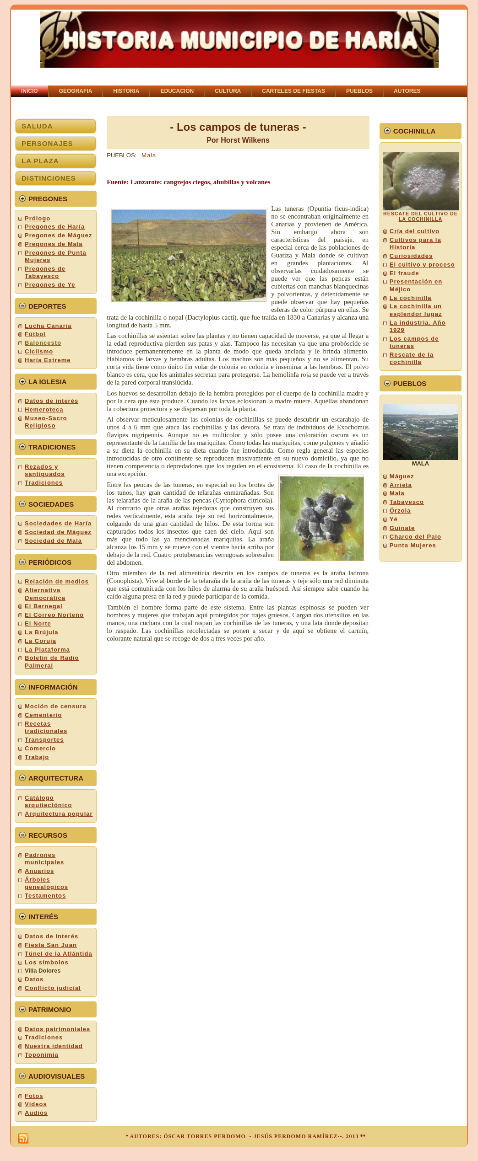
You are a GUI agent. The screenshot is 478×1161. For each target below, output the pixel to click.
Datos (34, 979)
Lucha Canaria (48, 325)
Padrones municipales (44, 858)
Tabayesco (407, 501)
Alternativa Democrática (45, 594)
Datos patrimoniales (57, 1029)
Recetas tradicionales (46, 727)
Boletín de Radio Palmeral (52, 661)
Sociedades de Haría (58, 523)
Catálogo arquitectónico (48, 801)
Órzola (400, 510)
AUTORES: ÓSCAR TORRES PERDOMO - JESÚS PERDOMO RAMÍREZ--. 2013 (244, 1136)
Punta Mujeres (413, 545)
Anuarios (39, 870)
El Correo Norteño (54, 614)
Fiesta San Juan (51, 945)
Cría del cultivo (415, 231)
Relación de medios (57, 581)
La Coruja (40, 640)
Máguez (402, 476)
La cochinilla (411, 297)
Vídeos (36, 1104)
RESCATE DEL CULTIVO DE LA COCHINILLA (420, 216)
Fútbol (35, 334)
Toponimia (42, 1054)
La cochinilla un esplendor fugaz (416, 310)
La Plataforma (47, 649)
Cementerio (43, 715)
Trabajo (37, 757)
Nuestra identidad (54, 1046)
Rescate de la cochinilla (412, 358)
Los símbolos (47, 962)
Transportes (44, 739)
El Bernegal (44, 606)
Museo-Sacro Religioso (46, 422)
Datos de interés (51, 400)
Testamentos (45, 895)
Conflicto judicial (53, 987)
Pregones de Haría (55, 226)
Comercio (40, 748)
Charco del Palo (415, 536)
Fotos (34, 1095)
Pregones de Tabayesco (45, 272)
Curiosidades (411, 255)
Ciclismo (39, 351)
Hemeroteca (44, 409)
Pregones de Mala (54, 244)
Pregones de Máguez (58, 235)
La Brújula (42, 632)
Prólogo (37, 218)
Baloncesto (43, 342)
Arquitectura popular (59, 813)
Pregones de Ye (50, 284)
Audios (36, 1112)
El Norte (38, 623)
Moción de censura (56, 706)
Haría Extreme (48, 360)
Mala (148, 155)
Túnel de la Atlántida (58, 953)
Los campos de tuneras (414, 342)
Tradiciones (44, 482)
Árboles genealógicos (46, 883)
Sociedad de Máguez (58, 532)
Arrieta (401, 485)
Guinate (402, 527)
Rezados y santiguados (45, 470)
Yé (394, 519)
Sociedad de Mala (53, 540)
